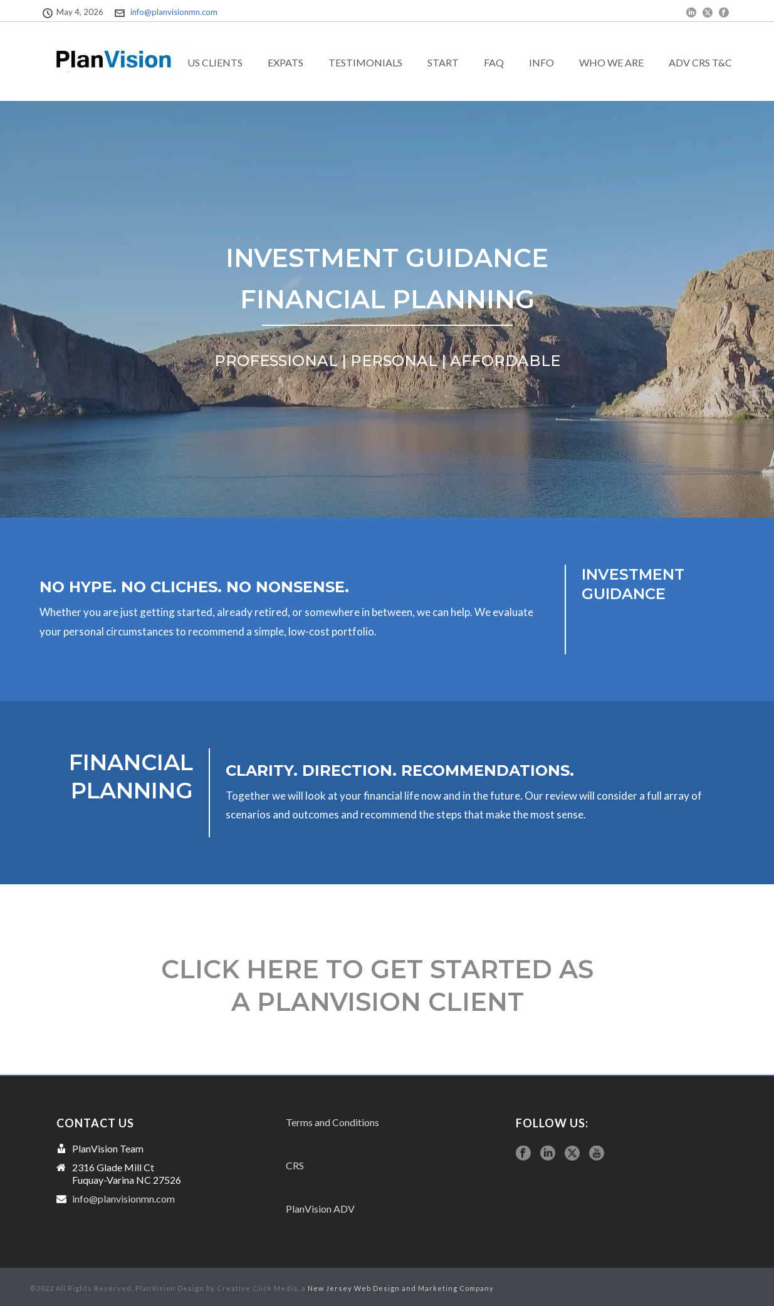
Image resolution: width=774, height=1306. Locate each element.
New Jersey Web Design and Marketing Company (401, 1288)
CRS (295, 1165)
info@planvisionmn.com (173, 12)
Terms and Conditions (332, 1122)
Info (541, 62)
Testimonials (365, 62)
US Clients (215, 62)
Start (443, 62)
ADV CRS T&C (700, 62)
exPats (285, 62)
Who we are (611, 62)
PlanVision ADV (320, 1209)
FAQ (494, 62)
